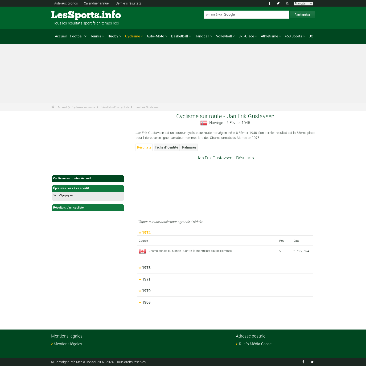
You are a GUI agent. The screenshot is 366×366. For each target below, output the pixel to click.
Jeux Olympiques (63, 195)
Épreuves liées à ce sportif (88, 188)
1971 (146, 279)
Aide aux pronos (66, 3)
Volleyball (224, 36)
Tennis (95, 36)
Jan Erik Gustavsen (147, 107)
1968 (146, 302)
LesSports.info (69, 15)
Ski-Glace (246, 36)
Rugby (113, 36)
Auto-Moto (155, 36)
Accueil (61, 36)
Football (76, 36)
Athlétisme (269, 36)
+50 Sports (293, 36)
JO (311, 36)
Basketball (179, 36)
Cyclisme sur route (83, 107)
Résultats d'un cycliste (115, 107)
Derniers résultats (128, 3)
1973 (146, 267)
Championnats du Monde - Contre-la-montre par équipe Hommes (190, 251)
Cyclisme (132, 36)
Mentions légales (68, 343)
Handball (202, 36)
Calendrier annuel (96, 3)
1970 (146, 290)
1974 (146, 232)
